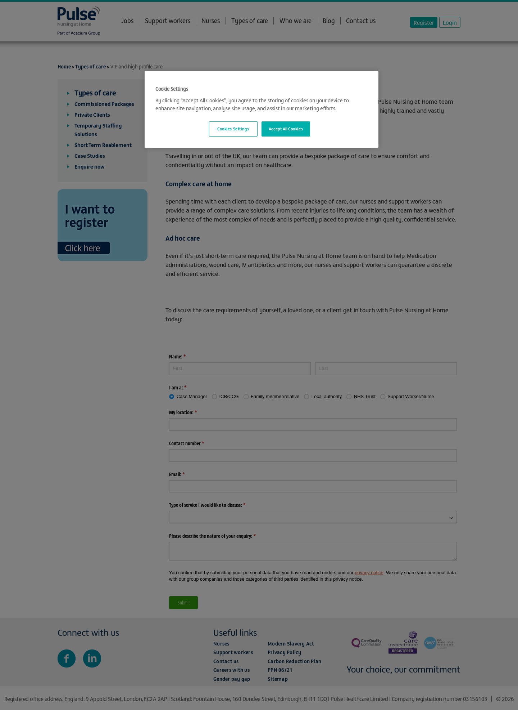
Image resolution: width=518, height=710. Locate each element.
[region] (261, 109)
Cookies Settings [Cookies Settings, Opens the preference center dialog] (233, 128)
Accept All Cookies (286, 128)
